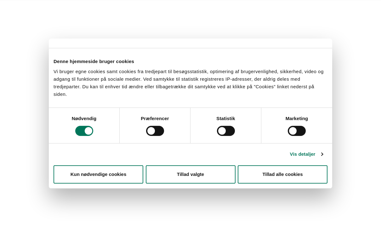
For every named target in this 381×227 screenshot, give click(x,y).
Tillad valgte (190, 174)
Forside (34, 8)
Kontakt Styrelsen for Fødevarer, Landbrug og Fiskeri (123, 8)
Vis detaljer (303, 154)
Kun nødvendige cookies (99, 174)
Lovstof (55, 8)
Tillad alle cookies (282, 174)
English (190, 8)
